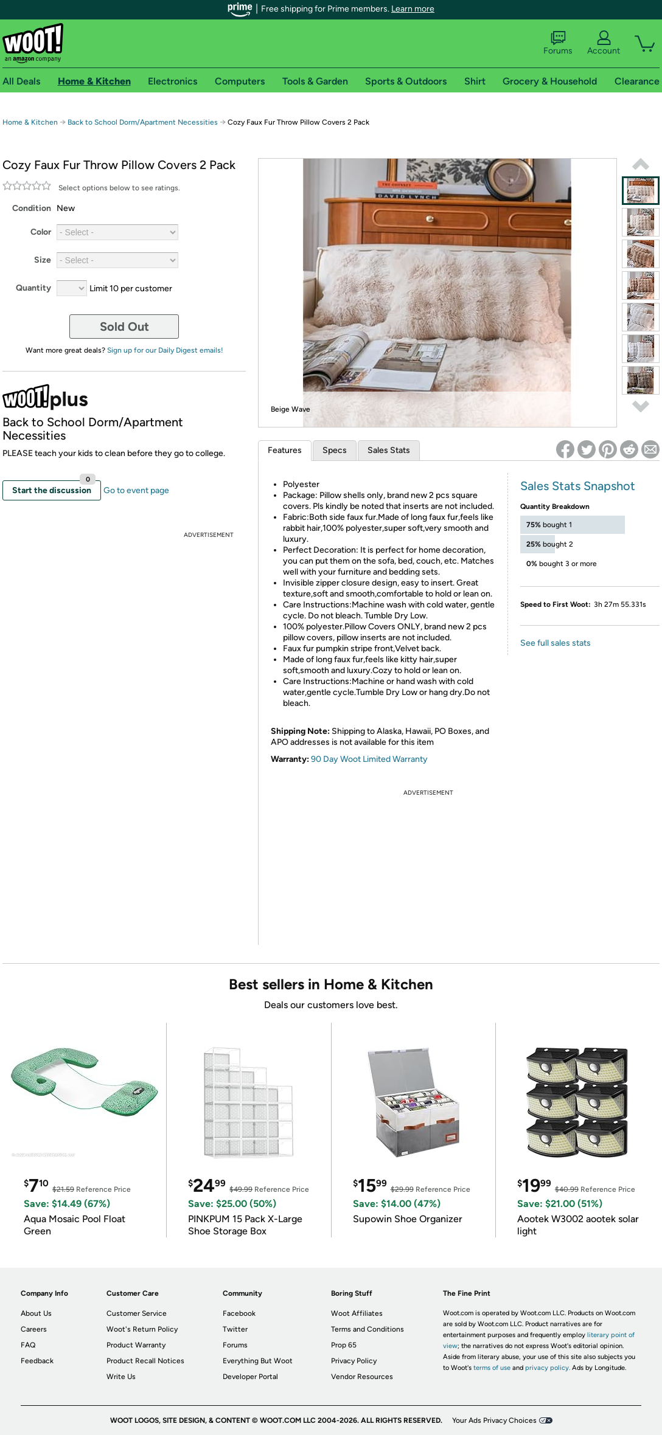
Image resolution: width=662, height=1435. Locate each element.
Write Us (121, 1376)
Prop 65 (344, 1345)
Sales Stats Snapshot (577, 486)
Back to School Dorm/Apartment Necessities (143, 122)
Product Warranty (136, 1345)
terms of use (491, 1368)
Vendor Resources (362, 1376)
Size (42, 260)
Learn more (412, 9)
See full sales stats (555, 643)
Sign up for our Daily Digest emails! (165, 350)
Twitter (235, 1329)
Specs (334, 450)
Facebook (239, 1313)
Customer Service (136, 1313)
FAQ (28, 1345)
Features (285, 450)
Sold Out (124, 326)
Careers (34, 1329)
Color (40, 232)
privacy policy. (547, 1368)
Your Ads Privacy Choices (494, 1420)
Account (603, 43)
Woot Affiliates (357, 1313)
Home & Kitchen (30, 122)
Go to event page (136, 490)
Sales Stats (389, 450)
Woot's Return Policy (142, 1329)
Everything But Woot (258, 1361)
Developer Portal (250, 1376)
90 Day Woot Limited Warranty (369, 759)
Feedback (37, 1361)
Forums (558, 43)
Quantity (33, 288)
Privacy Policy (354, 1361)
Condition (31, 208)
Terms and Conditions (367, 1329)
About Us (36, 1313)
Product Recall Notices (145, 1361)
